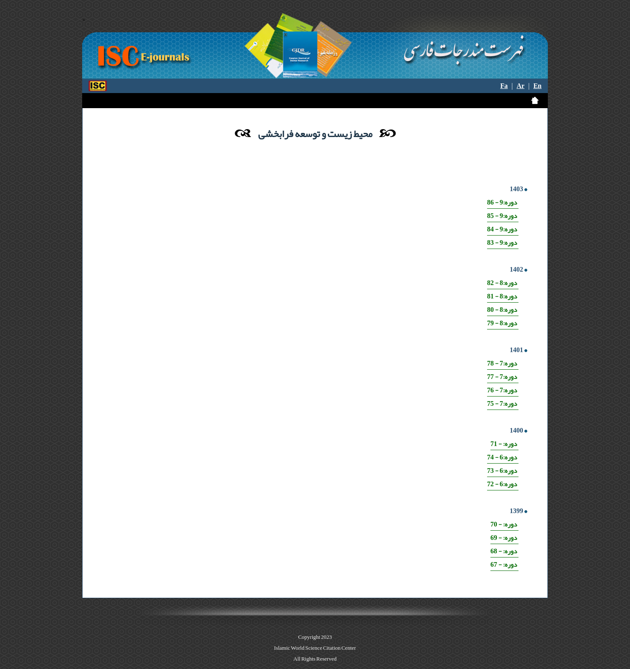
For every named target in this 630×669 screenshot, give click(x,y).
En (537, 86)
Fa (504, 86)
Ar (521, 86)
